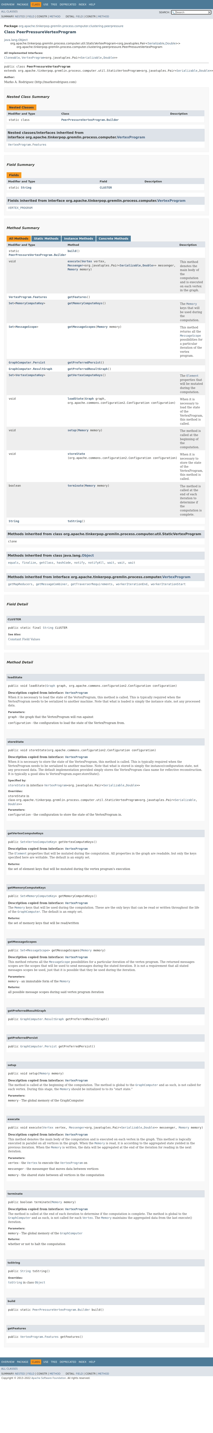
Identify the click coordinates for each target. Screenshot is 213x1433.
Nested (20, 16)
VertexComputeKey (30, 375)
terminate (75, 485)
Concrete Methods (114, 238)
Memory (73, 269)
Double (170, 43)
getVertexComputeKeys (85, 375)
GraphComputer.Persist (27, 362)
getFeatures (77, 297)
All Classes (9, 11)
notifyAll (96, 562)
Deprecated (68, 4)
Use (45, 4)
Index (83, 4)
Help (92, 4)
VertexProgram (33, 57)
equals (13, 562)
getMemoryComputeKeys (85, 303)
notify (79, 562)
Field (30, 16)
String (26, 187)
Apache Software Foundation (48, 1378)
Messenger (75, 265)
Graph (89, 398)
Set (11, 303)
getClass (46, 562)
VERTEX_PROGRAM (20, 207)
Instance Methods (78, 238)
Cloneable (12, 57)
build (72, 251)
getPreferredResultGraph (88, 369)
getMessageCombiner (51, 584)
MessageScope (26, 326)
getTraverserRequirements (91, 584)
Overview (7, 4)
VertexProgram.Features (27, 144)
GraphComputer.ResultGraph (30, 369)
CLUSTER (106, 187)
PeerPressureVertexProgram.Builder (90, 119)
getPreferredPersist (84, 362)
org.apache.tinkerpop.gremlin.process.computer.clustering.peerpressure (71, 26)
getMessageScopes (81, 326)
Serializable (156, 43)
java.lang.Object (16, 40)
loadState (75, 398)
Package (22, 4)
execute (74, 261)
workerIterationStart (168, 584)
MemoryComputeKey (30, 303)
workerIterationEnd (132, 584)
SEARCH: (164, 12)
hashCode (64, 562)
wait (110, 562)
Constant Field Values (24, 639)
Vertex (87, 261)
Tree (54, 4)
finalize (29, 562)
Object (88, 555)
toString (74, 521)
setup (72, 430)
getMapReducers (20, 584)
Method (55, 16)
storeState (76, 453)
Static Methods (46, 238)
